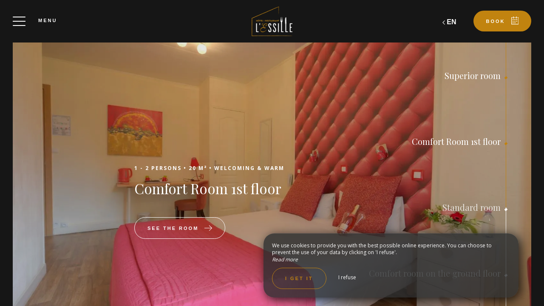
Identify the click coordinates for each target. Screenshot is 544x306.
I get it (299, 278)
